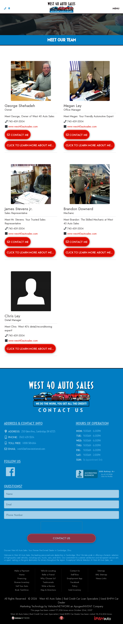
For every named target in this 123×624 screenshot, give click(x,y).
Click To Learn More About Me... (30, 145)
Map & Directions (48, 589)
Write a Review (48, 586)
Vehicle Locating (48, 570)
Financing (21, 578)
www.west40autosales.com (21, 126)
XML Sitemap (101, 574)
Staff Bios (75, 574)
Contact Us (61, 538)
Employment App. (75, 578)
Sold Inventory (74, 589)
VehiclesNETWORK (59, 606)
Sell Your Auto (22, 586)
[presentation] (61, 526)
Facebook (74, 582)
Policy (74, 586)
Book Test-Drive (22, 589)
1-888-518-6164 (29, 443)
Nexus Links (101, 578)
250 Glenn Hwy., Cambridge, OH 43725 (38, 431)
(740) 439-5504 (26, 437)
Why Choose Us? (48, 578)
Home (22, 574)
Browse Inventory (21, 582)
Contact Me (18, 135)
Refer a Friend (48, 574)
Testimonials (48, 582)
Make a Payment (21, 570)
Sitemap (101, 570)
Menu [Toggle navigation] (114, 8)
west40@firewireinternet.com (31, 449)
